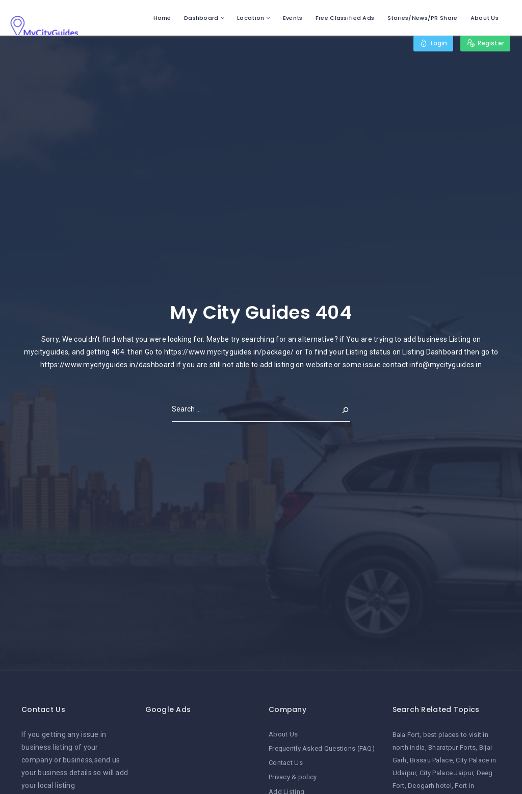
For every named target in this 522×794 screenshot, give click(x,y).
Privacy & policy (293, 777)
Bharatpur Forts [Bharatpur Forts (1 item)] (452, 747)
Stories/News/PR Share (422, 18)
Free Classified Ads (345, 18)
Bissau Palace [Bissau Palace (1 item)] (431, 760)
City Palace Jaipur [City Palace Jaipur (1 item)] (446, 773)
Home (162, 18)
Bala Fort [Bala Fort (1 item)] (406, 734)
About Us (485, 18)
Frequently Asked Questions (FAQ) (322, 748)
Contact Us (286, 762)
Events (293, 18)
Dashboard (201, 18)
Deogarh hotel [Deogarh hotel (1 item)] (430, 785)
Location (250, 18)
